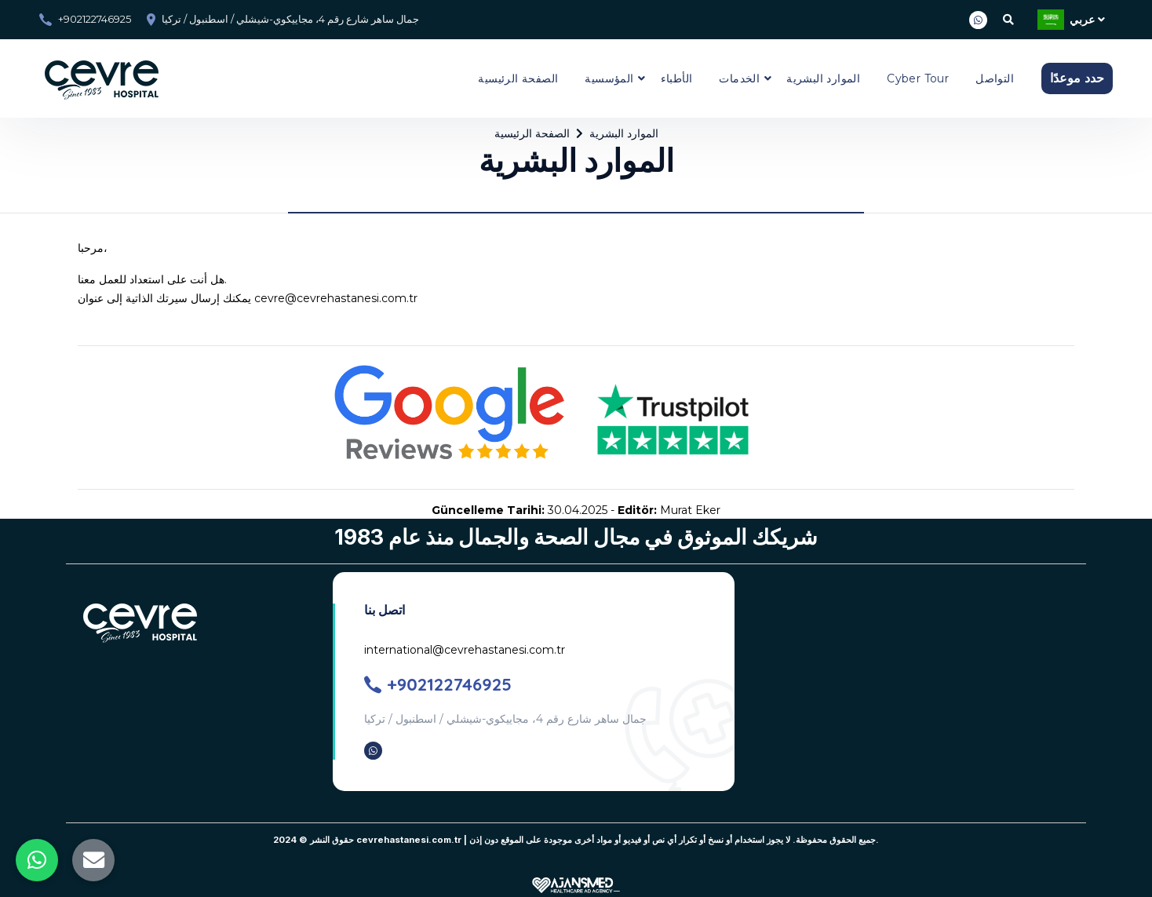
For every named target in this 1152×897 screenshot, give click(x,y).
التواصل (994, 78)
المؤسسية (609, 78)
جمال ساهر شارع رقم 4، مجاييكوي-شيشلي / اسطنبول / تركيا (290, 19)
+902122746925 (94, 19)
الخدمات (739, 78)
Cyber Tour (918, 78)
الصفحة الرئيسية (518, 78)
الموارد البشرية (823, 78)
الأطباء (677, 78)
